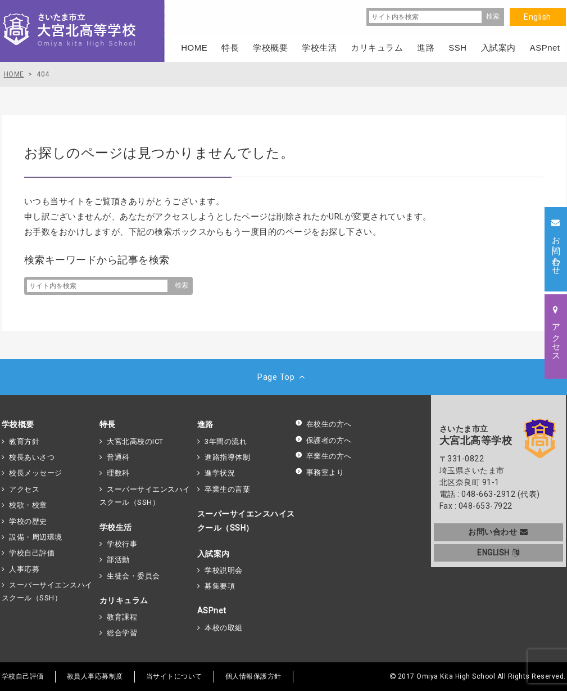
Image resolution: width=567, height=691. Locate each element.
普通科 (118, 457)
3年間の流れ (226, 441)
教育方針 (24, 441)
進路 (205, 424)
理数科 (118, 473)
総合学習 (122, 633)
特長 (107, 424)
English (537, 16)
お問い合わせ (498, 531)
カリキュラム (123, 600)
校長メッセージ (35, 473)
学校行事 (122, 544)
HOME (194, 47)
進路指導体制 (227, 457)
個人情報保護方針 (253, 676)
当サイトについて (174, 676)
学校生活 (115, 527)
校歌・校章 (28, 505)
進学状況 (220, 473)
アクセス (24, 489)
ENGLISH (498, 552)
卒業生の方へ (323, 456)
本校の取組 (224, 627)
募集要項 (220, 586)
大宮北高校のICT (135, 441)
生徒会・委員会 (133, 576)
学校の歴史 (28, 521)
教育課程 (122, 617)
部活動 (118, 559)
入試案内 (213, 553)
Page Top (283, 377)
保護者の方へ (323, 440)
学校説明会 (224, 570)
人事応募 (24, 569)
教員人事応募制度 (95, 676)
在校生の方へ (323, 424)
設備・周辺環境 (35, 537)
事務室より (319, 472)
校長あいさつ (32, 457)
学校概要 (18, 424)
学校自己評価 (32, 553)
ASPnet (211, 610)
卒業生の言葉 (227, 489)
